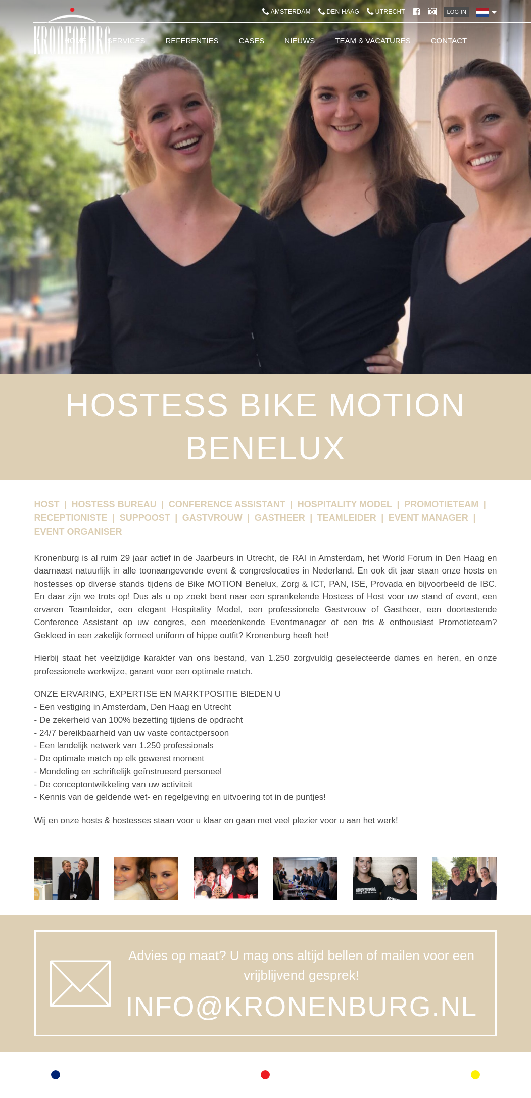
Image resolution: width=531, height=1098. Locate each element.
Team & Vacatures (372, 40)
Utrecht (386, 11)
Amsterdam (286, 11)
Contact (449, 40)
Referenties (191, 40)
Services (126, 40)
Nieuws (299, 40)
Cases (251, 40)
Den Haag (338, 11)
